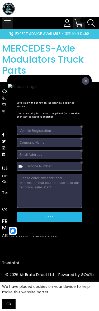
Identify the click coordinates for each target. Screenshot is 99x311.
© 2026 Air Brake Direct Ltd (29, 274)
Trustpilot (11, 262)
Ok (8, 304)
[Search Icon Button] (91, 23)
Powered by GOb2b (76, 274)
